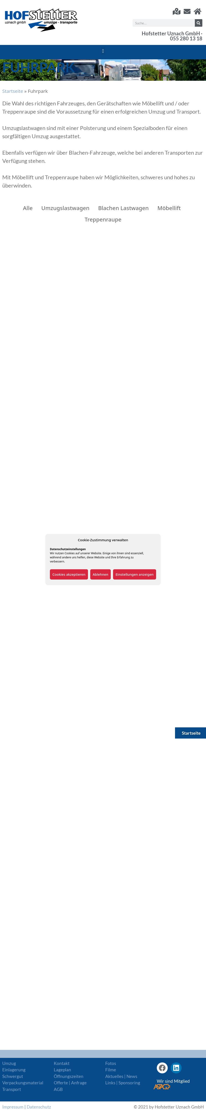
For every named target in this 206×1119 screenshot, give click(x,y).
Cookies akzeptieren (68, 574)
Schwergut (12, 1076)
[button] (103, 51)
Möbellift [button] (169, 208)
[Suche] (198, 23)
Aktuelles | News (121, 1076)
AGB (58, 1089)
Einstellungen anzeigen (135, 574)
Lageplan (62, 1069)
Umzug (9, 1063)
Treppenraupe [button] (103, 219)
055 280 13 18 (186, 39)
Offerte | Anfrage (70, 1082)
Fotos (110, 1063)
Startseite (12, 91)
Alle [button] (28, 208)
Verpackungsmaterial (22, 1082)
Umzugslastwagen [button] (65, 208)
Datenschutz (39, 1106)
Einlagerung (14, 1069)
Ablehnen (100, 574)
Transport (11, 1089)
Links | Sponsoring (122, 1082)
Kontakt (62, 1063)
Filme (110, 1069)
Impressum (12, 1106)
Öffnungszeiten (68, 1076)
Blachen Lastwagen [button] (123, 208)
